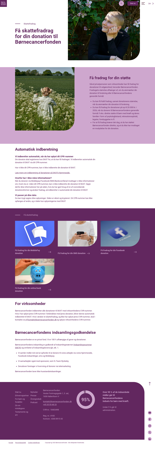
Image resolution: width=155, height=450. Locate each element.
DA (149, 3)
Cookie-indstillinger (34, 443)
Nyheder (34, 392)
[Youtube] (150, 413)
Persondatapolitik (20, 443)
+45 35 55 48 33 (50, 404)
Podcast (33, 402)
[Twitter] (150, 432)
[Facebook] (150, 419)
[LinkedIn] (150, 439)
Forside (11, 443)
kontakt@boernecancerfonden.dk (42, 320)
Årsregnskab (35, 399)
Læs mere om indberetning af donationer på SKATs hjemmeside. (42, 173)
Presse (33, 395)
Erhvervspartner (22, 395)
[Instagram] (150, 426)
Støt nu (133, 3)
